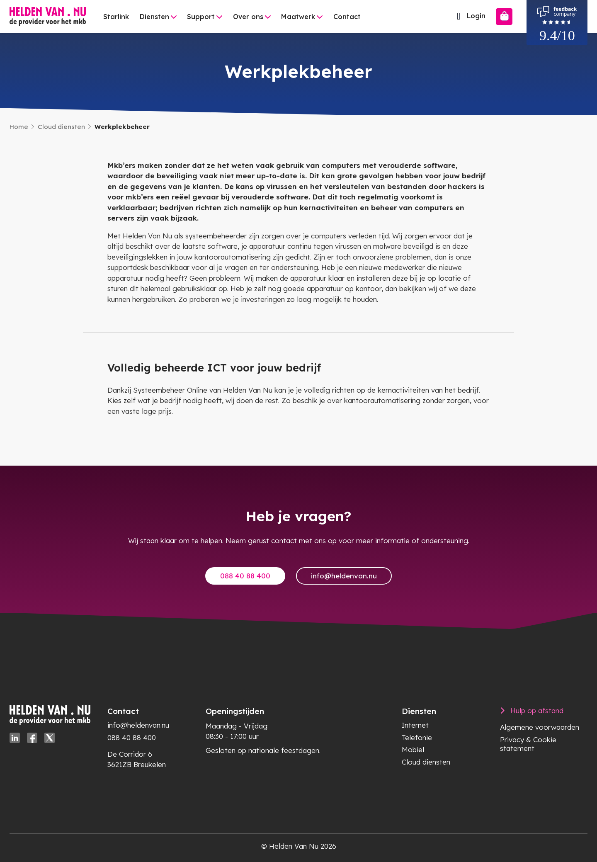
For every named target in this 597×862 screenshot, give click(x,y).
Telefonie (417, 737)
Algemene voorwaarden (539, 727)
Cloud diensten (61, 127)
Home (19, 127)
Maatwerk (298, 16)
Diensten (154, 16)
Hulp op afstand (536, 710)
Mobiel (413, 749)
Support (201, 16)
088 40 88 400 (245, 575)
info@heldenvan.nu (344, 575)
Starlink (116, 16)
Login (469, 16)
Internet (415, 725)
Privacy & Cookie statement (528, 744)
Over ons (248, 16)
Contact (347, 16)
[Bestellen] (504, 16)
